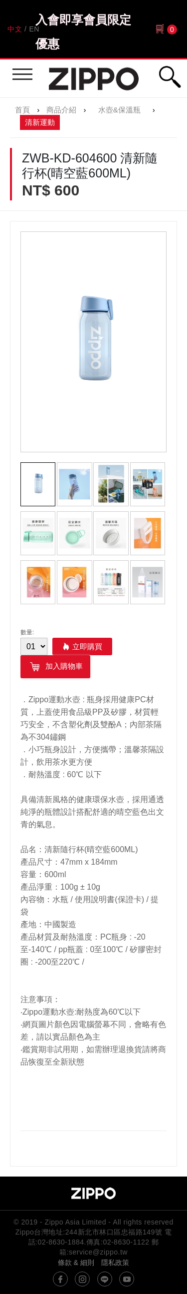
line (104, 1279)
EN (34, 28)
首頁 (22, 109)
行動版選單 (21, 69)
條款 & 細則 (76, 1262)
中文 (14, 28)
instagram (82, 1279)
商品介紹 (61, 109)
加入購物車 (55, 666)
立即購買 (87, 646)
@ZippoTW (60, 1279)
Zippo (94, 78)
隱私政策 (115, 1262)
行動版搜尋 (169, 76)
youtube (126, 1279)
